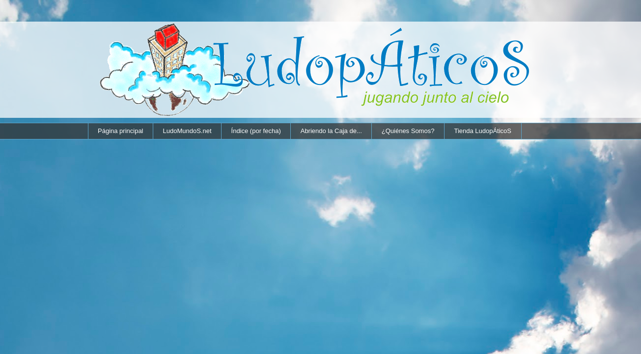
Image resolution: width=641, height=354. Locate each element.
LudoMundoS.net (187, 131)
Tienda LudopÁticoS (482, 131)
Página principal (120, 131)
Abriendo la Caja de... (331, 131)
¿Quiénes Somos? (408, 131)
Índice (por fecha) (256, 131)
